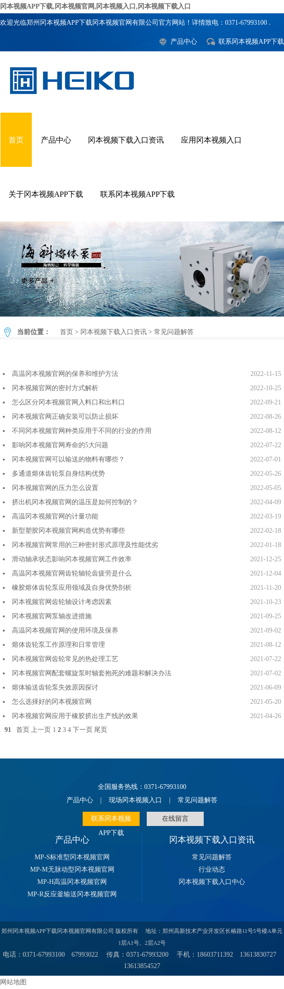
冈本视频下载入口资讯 (126, 140)
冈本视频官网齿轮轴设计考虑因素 (62, 601)
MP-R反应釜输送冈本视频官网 (72, 894)
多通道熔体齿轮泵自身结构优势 (58, 473)
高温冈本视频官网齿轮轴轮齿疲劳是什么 (72, 573)
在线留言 (175, 818)
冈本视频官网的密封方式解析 (55, 388)
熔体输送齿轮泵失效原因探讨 (55, 687)
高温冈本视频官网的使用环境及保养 (65, 630)
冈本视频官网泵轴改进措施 (52, 616)
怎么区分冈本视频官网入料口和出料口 (68, 402)
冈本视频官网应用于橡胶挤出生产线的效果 (75, 716)
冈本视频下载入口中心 (212, 881)
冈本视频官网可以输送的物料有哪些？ (68, 459)
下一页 (83, 729)
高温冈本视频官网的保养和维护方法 (65, 373)
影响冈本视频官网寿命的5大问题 (60, 445)
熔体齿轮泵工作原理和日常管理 (58, 644)
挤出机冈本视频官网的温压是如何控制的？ (75, 502)
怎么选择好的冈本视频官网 (52, 701)
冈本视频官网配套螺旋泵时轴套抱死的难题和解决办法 (91, 673)
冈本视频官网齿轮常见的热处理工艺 (65, 659)
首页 (16, 140)
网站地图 (13, 982)
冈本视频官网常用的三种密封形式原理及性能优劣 (85, 544)
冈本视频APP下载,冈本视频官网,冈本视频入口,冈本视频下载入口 (95, 6)
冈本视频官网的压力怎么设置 (55, 487)
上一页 (41, 729)
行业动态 (212, 869)
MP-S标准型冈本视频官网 (72, 857)
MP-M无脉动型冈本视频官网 (72, 869)
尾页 (100, 729)
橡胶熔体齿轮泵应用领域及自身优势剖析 (72, 587)
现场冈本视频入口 (135, 800)
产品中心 (183, 41)
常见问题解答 (142, 269)
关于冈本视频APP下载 (46, 194)
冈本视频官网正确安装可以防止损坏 (65, 416)
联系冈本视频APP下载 (251, 41)
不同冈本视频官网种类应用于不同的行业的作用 (81, 430)
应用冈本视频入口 (211, 140)
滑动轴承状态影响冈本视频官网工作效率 (72, 559)
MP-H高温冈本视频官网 (72, 881)
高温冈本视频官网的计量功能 (55, 516)
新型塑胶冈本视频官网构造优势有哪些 (68, 530)
